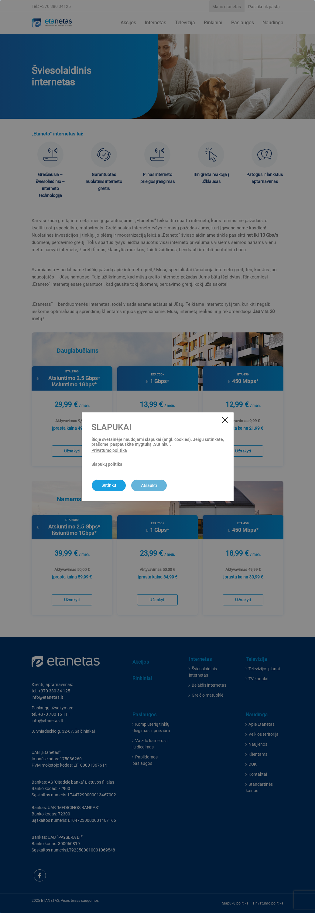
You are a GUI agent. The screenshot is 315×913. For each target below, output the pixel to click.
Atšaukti (149, 485)
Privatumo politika (109, 450)
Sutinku (108, 485)
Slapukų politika (106, 464)
